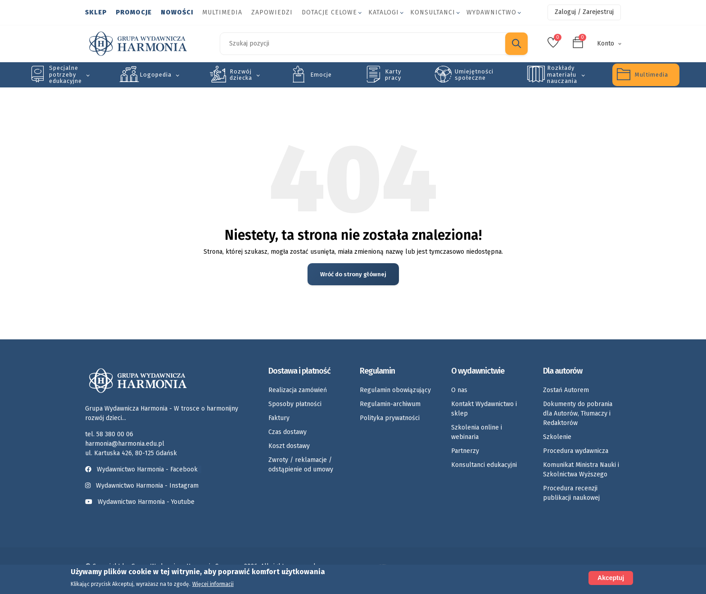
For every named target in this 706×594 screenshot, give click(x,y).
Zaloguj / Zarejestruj (584, 12)
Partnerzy (465, 451)
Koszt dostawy (289, 446)
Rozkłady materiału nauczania (562, 74)
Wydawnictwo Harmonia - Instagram (147, 485)
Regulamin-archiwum (390, 404)
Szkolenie (557, 437)
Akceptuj (610, 577)
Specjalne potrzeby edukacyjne (65, 74)
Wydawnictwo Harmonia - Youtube (146, 502)
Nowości (177, 12)
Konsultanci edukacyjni (484, 465)
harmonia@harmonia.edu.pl (124, 444)
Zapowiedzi (272, 12)
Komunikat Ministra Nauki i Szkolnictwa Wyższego (581, 469)
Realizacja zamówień (297, 390)
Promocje (134, 12)
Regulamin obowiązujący (395, 390)
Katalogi (383, 12)
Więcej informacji (213, 584)
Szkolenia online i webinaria (476, 432)
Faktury (279, 418)
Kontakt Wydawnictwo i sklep (484, 408)
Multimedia (222, 12)
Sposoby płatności (294, 404)
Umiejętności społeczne (474, 74)
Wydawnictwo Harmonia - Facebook (143, 469)
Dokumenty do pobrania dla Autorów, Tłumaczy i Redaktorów (577, 413)
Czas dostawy (287, 432)
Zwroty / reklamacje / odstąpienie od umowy (300, 464)
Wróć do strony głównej (353, 274)
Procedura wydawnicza (575, 451)
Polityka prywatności (390, 418)
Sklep (96, 12)
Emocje (321, 74)
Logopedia (156, 74)
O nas (459, 390)
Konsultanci (432, 12)
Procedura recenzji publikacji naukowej (571, 493)
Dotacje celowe (329, 12)
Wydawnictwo (491, 12)
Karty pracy (393, 74)
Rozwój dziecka (241, 74)
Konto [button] (605, 43)
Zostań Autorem (566, 390)
